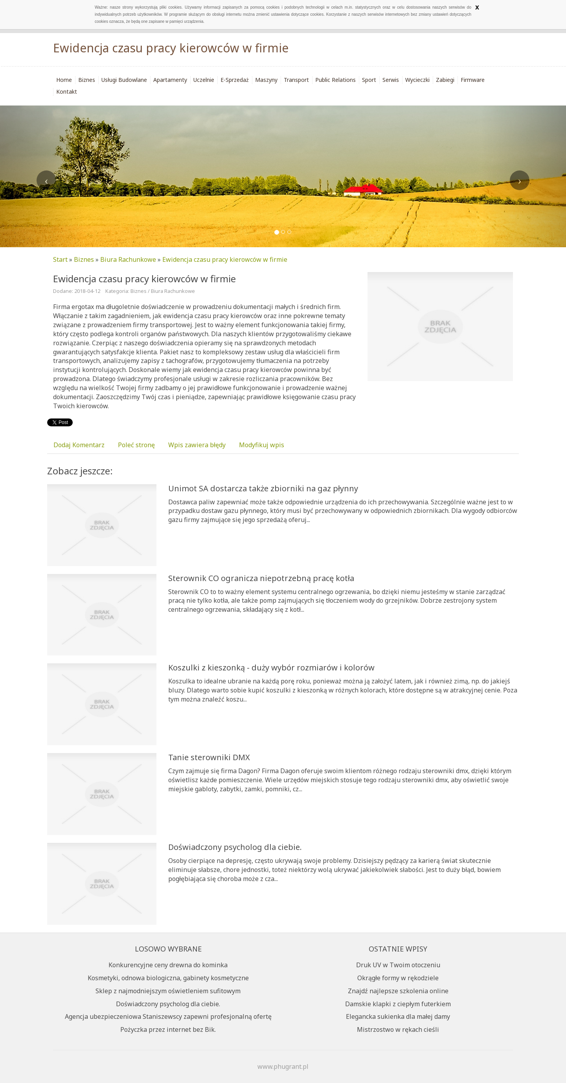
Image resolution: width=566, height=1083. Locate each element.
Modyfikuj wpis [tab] (261, 445)
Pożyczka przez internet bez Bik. (168, 1029)
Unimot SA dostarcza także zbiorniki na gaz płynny (263, 488)
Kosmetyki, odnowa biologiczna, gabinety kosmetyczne (168, 978)
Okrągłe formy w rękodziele (398, 978)
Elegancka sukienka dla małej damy (398, 1016)
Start (60, 259)
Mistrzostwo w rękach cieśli (398, 1029)
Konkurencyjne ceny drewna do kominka (168, 965)
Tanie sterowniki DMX (209, 757)
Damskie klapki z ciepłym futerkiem (398, 1004)
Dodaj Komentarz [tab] (79, 445)
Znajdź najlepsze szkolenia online (398, 991)
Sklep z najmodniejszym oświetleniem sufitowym (168, 991)
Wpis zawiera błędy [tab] (197, 445)
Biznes (84, 259)
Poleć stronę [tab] (136, 445)
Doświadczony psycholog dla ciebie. (235, 847)
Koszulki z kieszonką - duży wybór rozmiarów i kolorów (271, 667)
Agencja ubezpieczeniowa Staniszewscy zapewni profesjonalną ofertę (168, 1016)
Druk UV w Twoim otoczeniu (398, 965)
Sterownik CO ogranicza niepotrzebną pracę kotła (261, 578)
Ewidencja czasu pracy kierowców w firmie (224, 259)
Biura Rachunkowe (128, 259)
